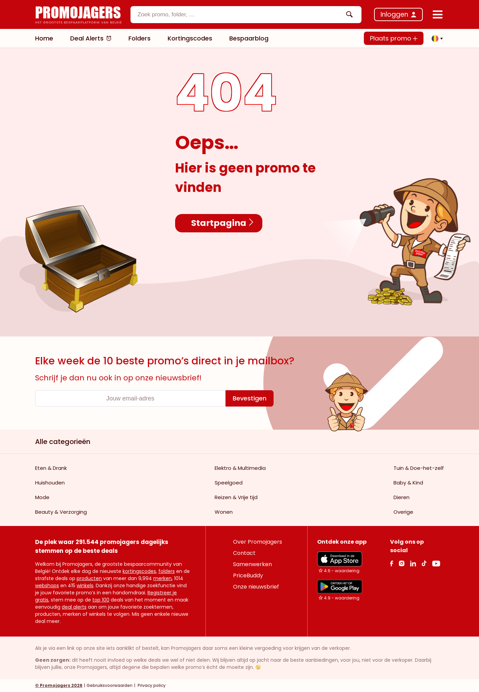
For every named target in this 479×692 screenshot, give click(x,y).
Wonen (224, 511)
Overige (403, 511)
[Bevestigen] (250, 398)
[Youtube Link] (436, 563)
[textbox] (240, 14)
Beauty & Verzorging (61, 511)
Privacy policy (151, 685)
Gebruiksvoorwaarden (110, 685)
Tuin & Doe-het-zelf (418, 468)
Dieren (401, 497)
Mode (42, 497)
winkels (85, 585)
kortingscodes (139, 571)
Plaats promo (393, 38)
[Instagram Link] (401, 563)
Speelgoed (229, 482)
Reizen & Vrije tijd (236, 497)
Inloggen (394, 14)
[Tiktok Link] (424, 563)
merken (162, 578)
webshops (47, 585)
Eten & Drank (51, 468)
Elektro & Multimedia (240, 468)
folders (166, 571)
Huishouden (50, 482)
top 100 (100, 599)
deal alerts (74, 607)
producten (89, 578)
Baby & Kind (408, 482)
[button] (435, 38)
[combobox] (245, 14)
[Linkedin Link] (413, 563)
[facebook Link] (391, 563)
